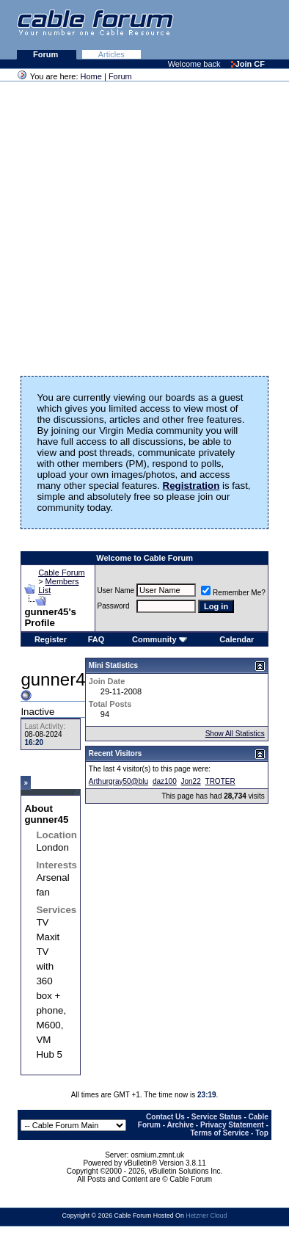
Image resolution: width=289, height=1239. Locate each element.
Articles (111, 54)
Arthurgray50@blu (118, 781)
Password (114, 606)
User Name (116, 590)
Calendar (236, 639)
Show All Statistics (235, 734)
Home (91, 76)
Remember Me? (233, 593)
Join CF (248, 63)
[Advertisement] (141, 224)
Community (159, 639)
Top (261, 1133)
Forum (46, 54)
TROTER (220, 781)
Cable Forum (61, 572)
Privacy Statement (232, 1125)
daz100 (165, 781)
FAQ (96, 639)
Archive (180, 1125)
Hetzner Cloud (206, 1215)
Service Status (216, 1117)
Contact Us (165, 1117)
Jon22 (191, 781)
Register (50, 639)
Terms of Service (219, 1133)
